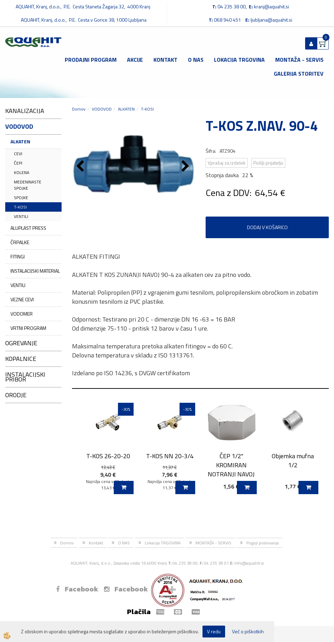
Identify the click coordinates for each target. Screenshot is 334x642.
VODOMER (21, 313)
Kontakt (165, 59)
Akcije (135, 59)
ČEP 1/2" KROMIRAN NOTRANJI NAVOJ (231, 464)
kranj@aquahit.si (271, 6)
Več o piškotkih (248, 631)
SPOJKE (21, 197)
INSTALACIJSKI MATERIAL (35, 270)
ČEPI (18, 163)
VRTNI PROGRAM (28, 328)
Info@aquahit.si (249, 563)
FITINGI (17, 256)
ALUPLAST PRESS (28, 228)
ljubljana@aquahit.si (271, 19)
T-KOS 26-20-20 (108, 456)
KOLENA (21, 172)
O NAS (196, 59)
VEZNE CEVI (22, 299)
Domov (79, 109)
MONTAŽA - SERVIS (299, 59)
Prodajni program (91, 59)
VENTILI (21, 216)
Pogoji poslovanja (262, 542)
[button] (186, 166)
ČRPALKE (19, 242)
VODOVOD (102, 109)
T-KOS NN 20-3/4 (169, 456)
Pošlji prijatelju (268, 162)
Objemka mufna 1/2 (293, 460)
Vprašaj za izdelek (227, 162)
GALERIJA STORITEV (299, 73)
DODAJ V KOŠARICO (267, 227)
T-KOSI (20, 207)
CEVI (18, 153)
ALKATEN (20, 141)
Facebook (77, 589)
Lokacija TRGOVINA (239, 59)
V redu (214, 631)
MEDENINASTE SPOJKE (27, 185)
